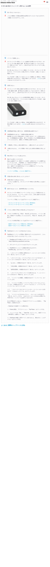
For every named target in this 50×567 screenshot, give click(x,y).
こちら (39, 78)
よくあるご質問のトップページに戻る (13, 325)
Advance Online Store (8, 2)
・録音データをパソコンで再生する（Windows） (20, 224)
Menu (47, 1)
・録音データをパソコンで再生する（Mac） (19, 225)
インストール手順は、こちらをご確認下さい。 (19, 171)
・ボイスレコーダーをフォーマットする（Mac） (20, 204)
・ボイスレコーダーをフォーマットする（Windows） (21, 203)
